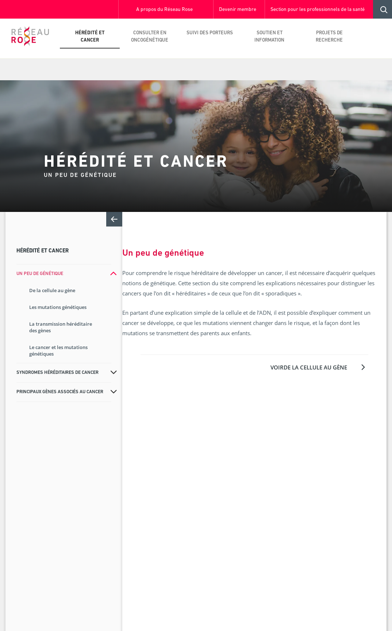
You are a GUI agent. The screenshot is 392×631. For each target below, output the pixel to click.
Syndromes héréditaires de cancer (57, 372)
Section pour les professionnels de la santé (317, 9)
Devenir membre (237, 9)
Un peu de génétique (39, 273)
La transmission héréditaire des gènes (60, 327)
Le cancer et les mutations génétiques (58, 350)
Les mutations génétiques (58, 307)
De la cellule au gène (52, 290)
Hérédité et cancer (90, 37)
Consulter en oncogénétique (149, 37)
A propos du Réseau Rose (164, 9)
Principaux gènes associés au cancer (59, 392)
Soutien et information (269, 37)
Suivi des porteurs (210, 33)
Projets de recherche (329, 37)
